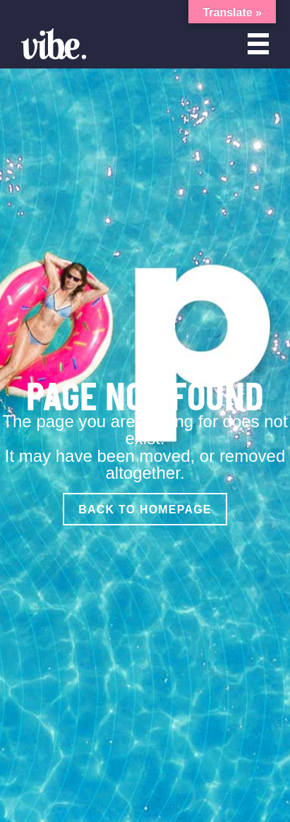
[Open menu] (258, 43)
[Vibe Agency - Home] (53, 43)
